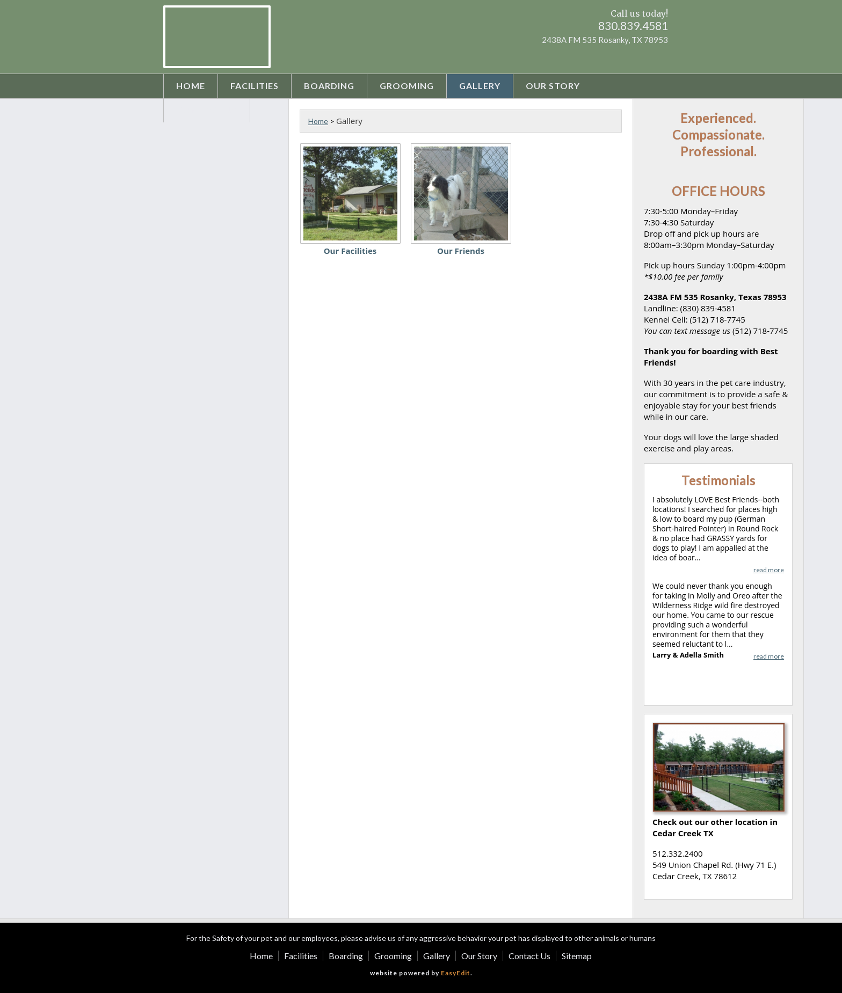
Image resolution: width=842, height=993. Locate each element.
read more (768, 570)
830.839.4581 (633, 25)
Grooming (407, 86)
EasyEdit (455, 973)
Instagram (659, 57)
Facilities (254, 86)
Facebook (639, 57)
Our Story (553, 86)
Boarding (329, 86)
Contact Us (206, 110)
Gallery (479, 86)
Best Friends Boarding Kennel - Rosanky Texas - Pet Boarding (217, 36)
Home (190, 86)
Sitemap (577, 956)
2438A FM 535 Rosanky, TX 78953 (605, 40)
